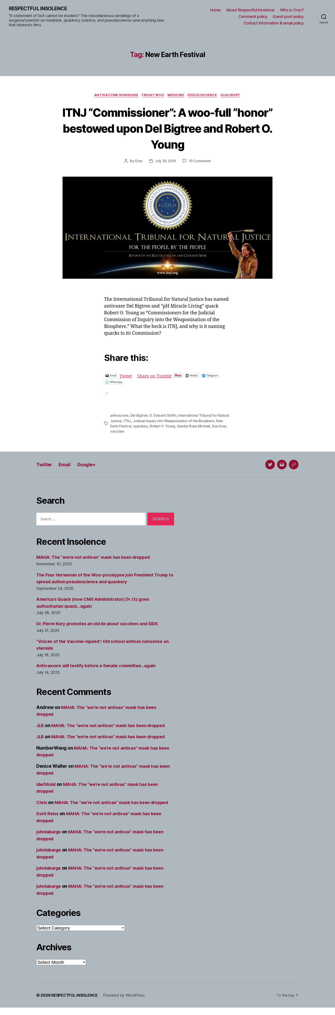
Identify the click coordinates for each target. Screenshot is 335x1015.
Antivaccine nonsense (114, 96)
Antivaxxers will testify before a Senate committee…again (99, 666)
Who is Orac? (292, 10)
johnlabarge (49, 839)
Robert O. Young (163, 427)
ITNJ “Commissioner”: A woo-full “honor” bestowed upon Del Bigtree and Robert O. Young (167, 128)
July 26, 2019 (165, 162)
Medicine (176, 96)
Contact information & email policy (274, 23)
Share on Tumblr (156, 376)
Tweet (126, 376)
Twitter (45, 465)
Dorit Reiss (48, 821)
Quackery (233, 96)
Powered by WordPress (125, 1002)
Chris (42, 803)
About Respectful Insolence (250, 10)
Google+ (90, 465)
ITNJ (127, 421)
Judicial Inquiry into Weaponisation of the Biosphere (174, 421)
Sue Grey (221, 427)
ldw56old (46, 784)
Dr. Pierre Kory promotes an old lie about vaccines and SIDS (100, 624)
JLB (40, 726)
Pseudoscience (204, 96)
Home (215, 10)
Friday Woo (152, 96)
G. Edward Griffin (164, 416)
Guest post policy (288, 16)
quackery (141, 427)
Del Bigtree (140, 416)
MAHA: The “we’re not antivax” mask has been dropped (96, 558)
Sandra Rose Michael (195, 427)
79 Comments (200, 162)
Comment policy (252, 16)
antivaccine (119, 416)
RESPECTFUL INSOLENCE (40, 8)
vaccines (117, 432)
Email (67, 465)
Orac (138, 162)
